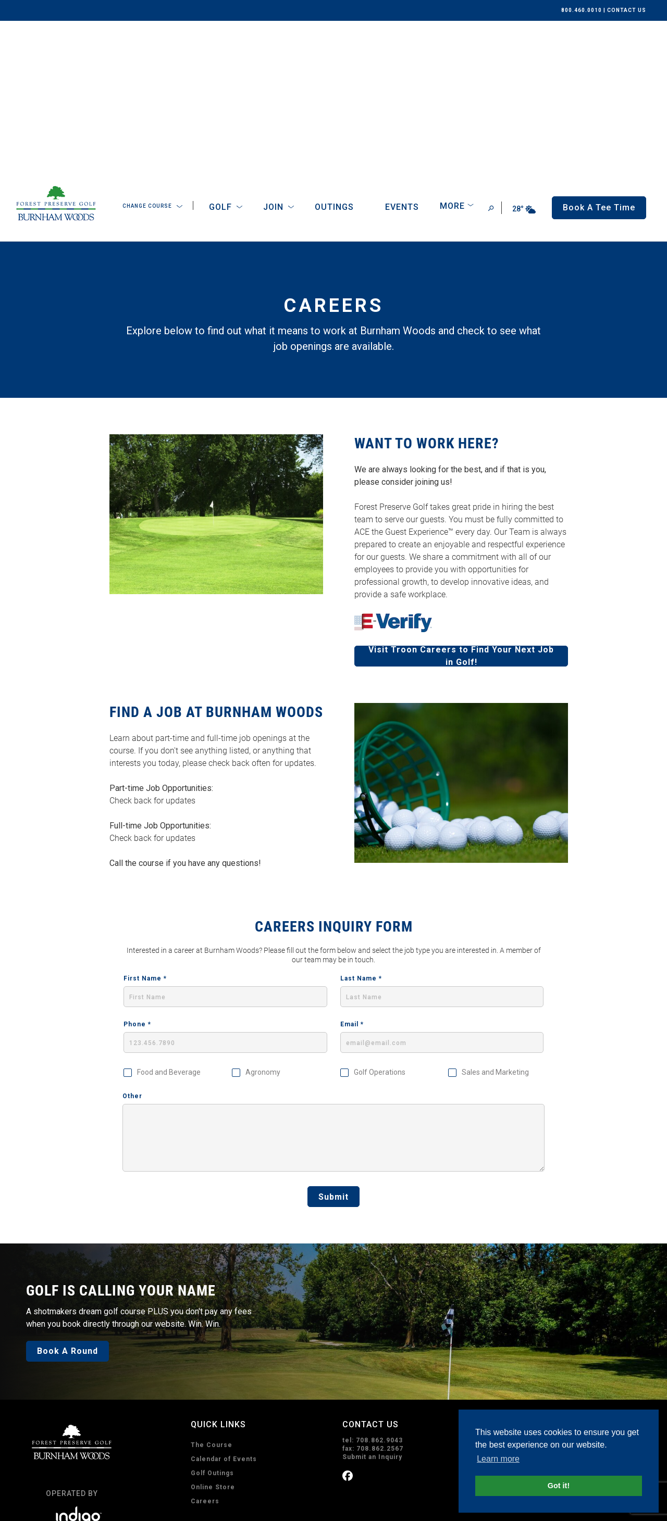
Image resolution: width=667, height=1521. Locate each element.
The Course (211, 1292)
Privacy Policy (42, 1507)
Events (402, 54)
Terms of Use (91, 1507)
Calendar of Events (224, 1306)
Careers (205, 1348)
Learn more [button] (498, 1458)
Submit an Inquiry (372, 1304)
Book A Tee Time (240, 1419)
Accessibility (139, 1507)
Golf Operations (379, 919)
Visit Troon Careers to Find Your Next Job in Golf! (461, 503)
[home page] (56, 55)
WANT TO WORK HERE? (426, 290)
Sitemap (180, 1507)
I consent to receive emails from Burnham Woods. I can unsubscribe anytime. (453, 1411)
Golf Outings (212, 1320)
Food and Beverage (169, 919)
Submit (333, 1044)
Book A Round (67, 1198)
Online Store (213, 1334)
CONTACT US (626, 10)
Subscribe (374, 1463)
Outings (334, 54)
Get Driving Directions (533, 1304)
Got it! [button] (559, 1485)
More (452, 53)
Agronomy (262, 919)
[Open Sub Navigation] (179, 54)
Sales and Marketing (495, 919)
